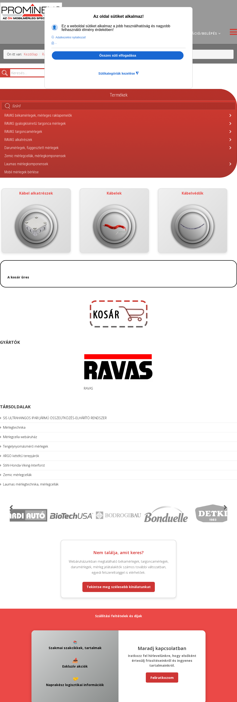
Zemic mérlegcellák (17, 475)
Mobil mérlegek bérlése (21, 172)
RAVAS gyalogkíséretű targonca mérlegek (35, 123)
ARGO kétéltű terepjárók (21, 456)
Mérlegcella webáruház (20, 437)
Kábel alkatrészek (36, 220)
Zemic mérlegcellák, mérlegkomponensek (35, 156)
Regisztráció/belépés (195, 33)
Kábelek (114, 220)
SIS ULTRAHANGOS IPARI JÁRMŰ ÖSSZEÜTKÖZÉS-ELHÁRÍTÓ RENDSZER (55, 418)
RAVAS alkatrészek (18, 139)
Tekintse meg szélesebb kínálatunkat (119, 587)
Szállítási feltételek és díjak (118, 616)
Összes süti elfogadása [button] (117, 55)
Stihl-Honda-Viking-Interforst (24, 465)
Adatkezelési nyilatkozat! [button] (71, 37)
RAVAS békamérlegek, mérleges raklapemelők (38, 115)
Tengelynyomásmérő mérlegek (25, 446)
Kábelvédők (192, 220)
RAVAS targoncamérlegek (23, 131)
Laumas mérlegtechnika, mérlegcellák (31, 484)
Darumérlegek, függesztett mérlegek (31, 148)
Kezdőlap (31, 54)
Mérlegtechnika (14, 427)
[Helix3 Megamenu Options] (232, 33)
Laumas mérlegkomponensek (26, 164)
